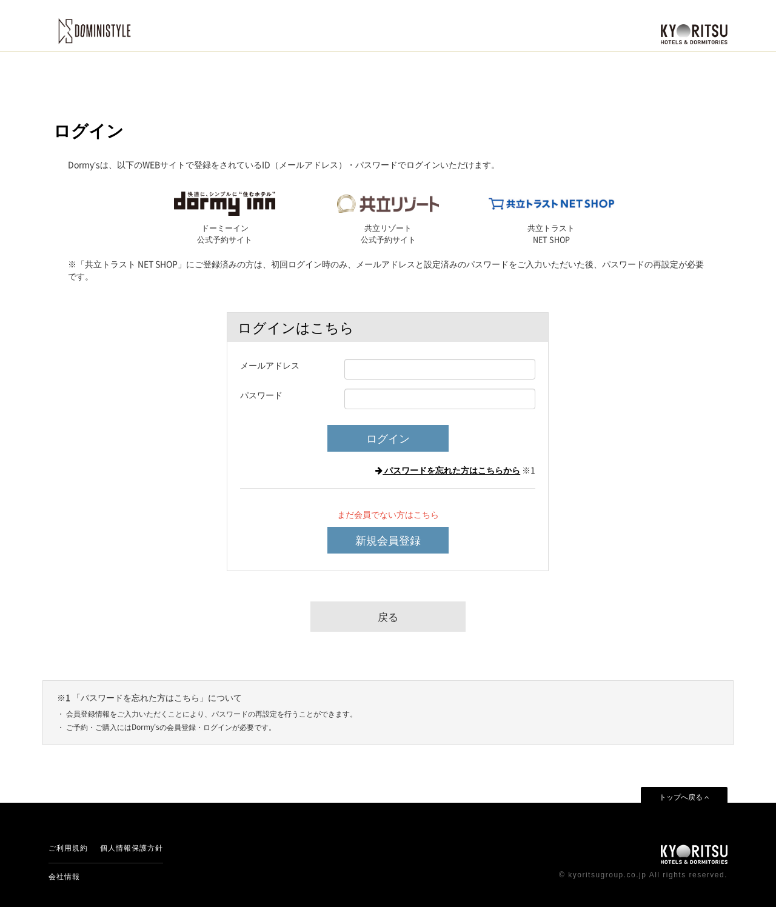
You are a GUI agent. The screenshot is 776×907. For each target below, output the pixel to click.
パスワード (261, 395)
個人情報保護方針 (131, 848)
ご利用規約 (68, 848)
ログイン (388, 438)
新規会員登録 (388, 540)
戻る (388, 616)
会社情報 (64, 876)
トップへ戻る (684, 797)
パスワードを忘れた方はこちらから (447, 470)
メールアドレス (269, 365)
